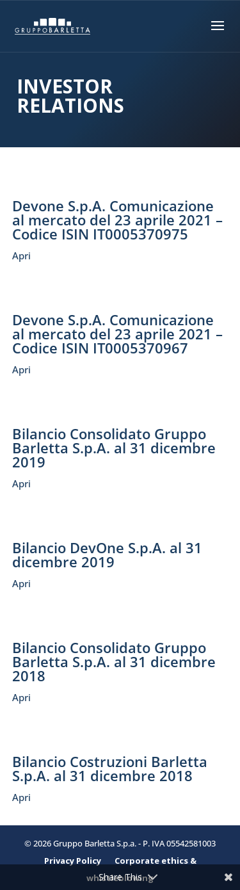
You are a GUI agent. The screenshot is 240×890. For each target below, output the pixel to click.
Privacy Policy (72, 860)
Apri (21, 255)
